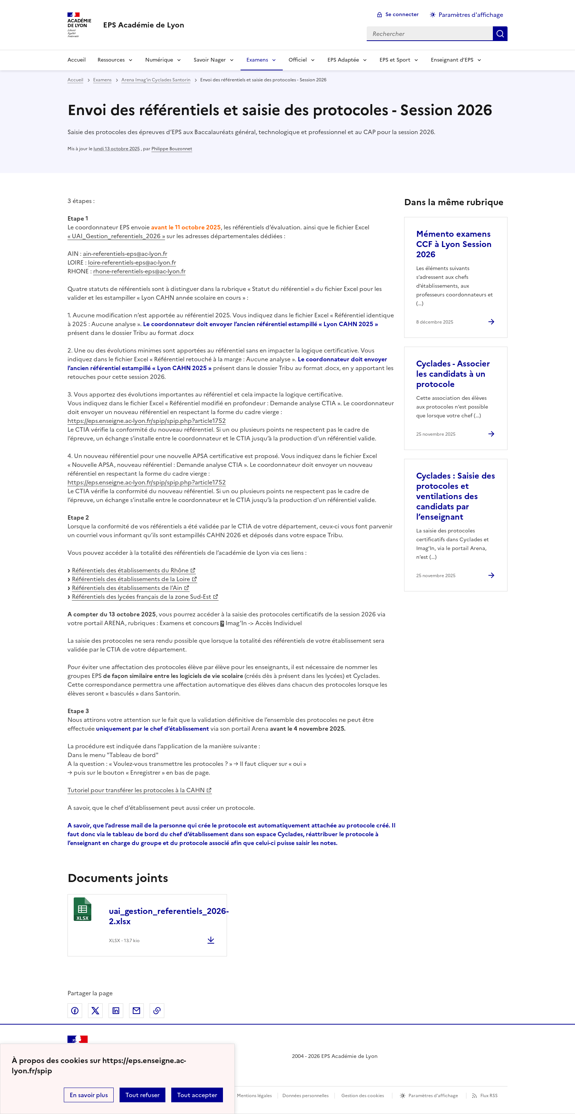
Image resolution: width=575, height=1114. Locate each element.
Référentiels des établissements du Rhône (130, 570)
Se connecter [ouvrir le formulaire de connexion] (402, 14)
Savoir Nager (210, 60)
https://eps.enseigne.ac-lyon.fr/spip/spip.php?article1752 (146, 420)
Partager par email (136, 1010)
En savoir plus (89, 1095)
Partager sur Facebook (74, 1010)
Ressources (111, 60)
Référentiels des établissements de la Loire (131, 579)
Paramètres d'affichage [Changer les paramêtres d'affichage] (471, 14)
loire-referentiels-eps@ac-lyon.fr (132, 262)
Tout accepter (197, 1095)
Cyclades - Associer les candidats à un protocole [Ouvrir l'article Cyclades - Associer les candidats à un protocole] (453, 374)
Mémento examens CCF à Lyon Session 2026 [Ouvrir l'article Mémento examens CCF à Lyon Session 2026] (454, 244)
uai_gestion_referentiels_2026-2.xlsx (169, 916)
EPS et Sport (395, 60)
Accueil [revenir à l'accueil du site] (75, 80)
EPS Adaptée (343, 60)
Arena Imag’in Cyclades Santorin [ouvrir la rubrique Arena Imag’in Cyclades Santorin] (155, 80)
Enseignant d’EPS (452, 60)
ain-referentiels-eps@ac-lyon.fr (125, 253)
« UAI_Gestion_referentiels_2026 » (116, 236)
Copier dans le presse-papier (157, 1010)
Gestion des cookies (362, 1095)
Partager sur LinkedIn (116, 1010)
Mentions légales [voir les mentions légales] (254, 1095)
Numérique (159, 60)
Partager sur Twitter (95, 1010)
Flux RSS (489, 1095)
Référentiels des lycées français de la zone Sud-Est (141, 596)
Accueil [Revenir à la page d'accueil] (76, 60)
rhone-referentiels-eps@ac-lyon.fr (139, 271)
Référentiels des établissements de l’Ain (127, 587)
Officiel (298, 60)
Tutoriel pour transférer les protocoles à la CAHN (136, 790)
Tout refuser (142, 1095)
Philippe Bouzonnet (171, 148)
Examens (257, 60)
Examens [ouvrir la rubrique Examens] (102, 80)
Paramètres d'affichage (433, 1095)
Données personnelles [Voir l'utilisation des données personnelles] (305, 1095)
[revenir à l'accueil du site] (143, 25)
